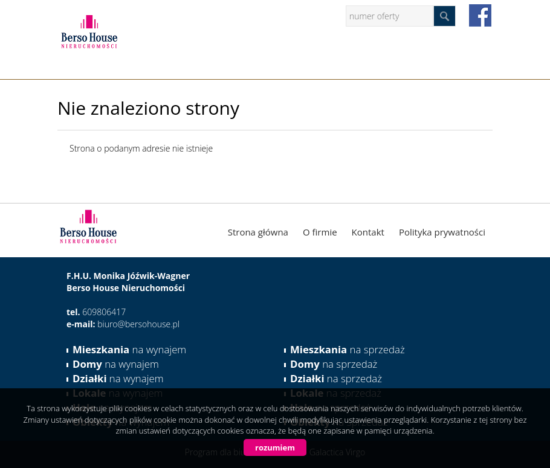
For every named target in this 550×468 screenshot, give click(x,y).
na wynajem (129, 349)
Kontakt (368, 232)
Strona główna (258, 232)
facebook (480, 15)
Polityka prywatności (442, 232)
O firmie (320, 232)
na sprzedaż (347, 349)
